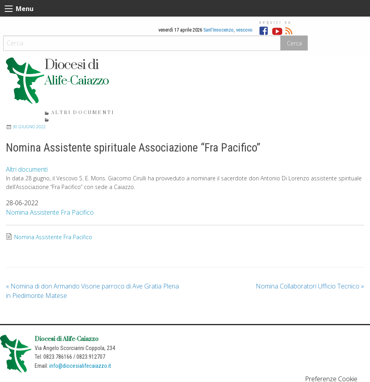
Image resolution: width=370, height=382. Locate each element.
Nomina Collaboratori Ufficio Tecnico (310, 286)
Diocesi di (71, 65)
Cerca (294, 43)
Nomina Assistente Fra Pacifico (50, 212)
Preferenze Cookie (331, 379)
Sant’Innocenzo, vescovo (228, 30)
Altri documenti (82, 113)
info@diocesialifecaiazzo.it (80, 366)
